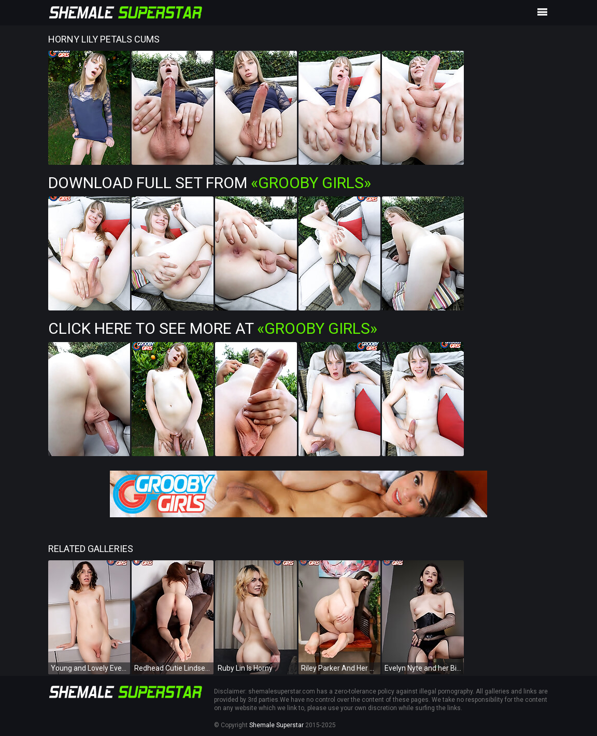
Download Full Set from (209, 183)
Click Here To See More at (212, 328)
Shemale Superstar (276, 725)
